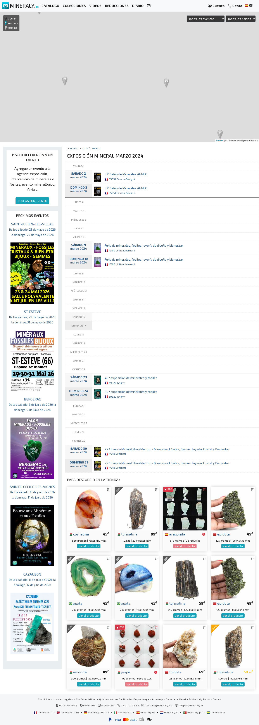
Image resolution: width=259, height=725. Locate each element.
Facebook (87, 705)
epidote (221, 534)
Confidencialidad (86, 699)
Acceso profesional (164, 699)
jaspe (123, 672)
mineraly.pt (192, 712)
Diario (74, 148)
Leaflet (219, 140)
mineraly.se (216, 712)
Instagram (106, 705)
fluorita (173, 672)
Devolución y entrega (136, 699)
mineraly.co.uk (68, 712)
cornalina (79, 534)
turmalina (127, 534)
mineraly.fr (43, 712)
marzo (96, 148)
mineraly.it (123, 712)
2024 (85, 148)
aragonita (175, 534)
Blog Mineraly (66, 705)
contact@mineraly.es (159, 705)
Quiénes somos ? (109, 699)
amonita (78, 672)
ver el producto (89, 546)
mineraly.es (146, 712)
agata (75, 603)
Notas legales (64, 699)
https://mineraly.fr (191, 705)
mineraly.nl (169, 712)
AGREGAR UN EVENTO (32, 201)
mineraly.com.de (97, 712)
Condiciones (45, 699)
